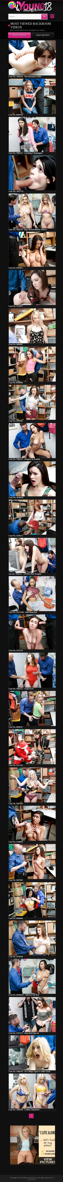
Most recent (42, 35)
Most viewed (19, 35)
